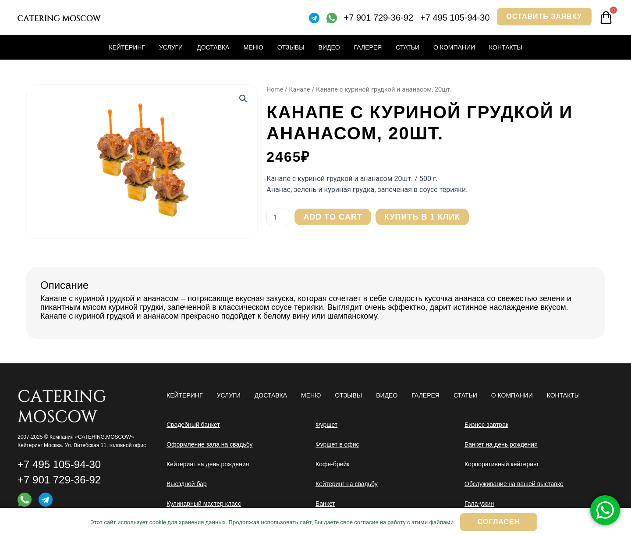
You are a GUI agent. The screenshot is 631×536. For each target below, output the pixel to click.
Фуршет (326, 424)
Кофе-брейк (332, 464)
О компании (454, 47)
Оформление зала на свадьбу (210, 444)
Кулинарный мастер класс (204, 503)
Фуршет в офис (337, 444)
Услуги (171, 47)
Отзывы (291, 47)
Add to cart (334, 217)
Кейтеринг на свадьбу (347, 483)
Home (275, 89)
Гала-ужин (479, 503)
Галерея (368, 47)
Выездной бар (187, 483)
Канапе (301, 89)
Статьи (407, 47)
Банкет (325, 503)
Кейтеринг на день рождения (208, 464)
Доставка (213, 47)
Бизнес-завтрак (486, 424)
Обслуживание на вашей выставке (514, 483)
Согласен (499, 521)
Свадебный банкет (193, 424)
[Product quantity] (279, 217)
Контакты (505, 47)
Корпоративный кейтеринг (501, 464)
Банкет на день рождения (501, 444)
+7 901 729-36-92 (378, 17)
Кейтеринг (127, 47)
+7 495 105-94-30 (454, 17)
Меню (253, 47)
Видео (329, 47)
